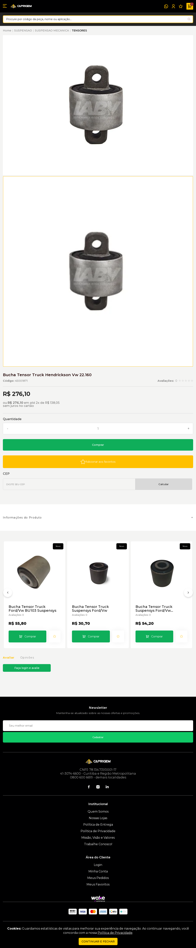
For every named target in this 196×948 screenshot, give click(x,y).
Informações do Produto (22, 517)
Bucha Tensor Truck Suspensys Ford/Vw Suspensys (154, 608)
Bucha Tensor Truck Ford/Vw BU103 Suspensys (32, 608)
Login (98, 865)
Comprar (98, 445)
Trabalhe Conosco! (98, 844)
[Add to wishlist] (98, 461)
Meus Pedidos (98, 878)
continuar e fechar (98, 941)
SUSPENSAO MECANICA (52, 30)
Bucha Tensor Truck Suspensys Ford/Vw (90, 608)
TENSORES (79, 30)
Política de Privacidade (98, 831)
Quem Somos (98, 811)
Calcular (163, 484)
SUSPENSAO (23, 30)
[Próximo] (188, 593)
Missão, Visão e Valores (98, 837)
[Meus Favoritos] (181, 6)
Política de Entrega (98, 824)
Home (7, 30)
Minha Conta (98, 871)
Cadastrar (98, 737)
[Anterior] (7, 593)
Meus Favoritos (98, 884)
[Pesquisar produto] (189, 19)
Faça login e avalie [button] (26, 668)
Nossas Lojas (98, 818)
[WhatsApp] (166, 6)
